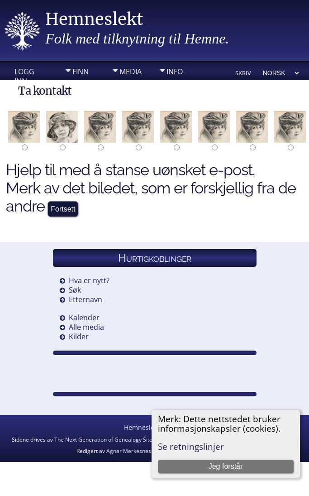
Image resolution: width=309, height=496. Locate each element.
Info (174, 72)
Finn (80, 72)
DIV (78, 86)
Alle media (86, 327)
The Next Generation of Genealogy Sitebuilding (113, 439)
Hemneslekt (94, 19)
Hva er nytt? (89, 280)
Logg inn (24, 74)
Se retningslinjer (191, 446)
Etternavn (85, 299)
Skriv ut (243, 73)
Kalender (84, 318)
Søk (75, 290)
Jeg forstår (226, 466)
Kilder (79, 337)
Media (130, 72)
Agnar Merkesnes (128, 451)
